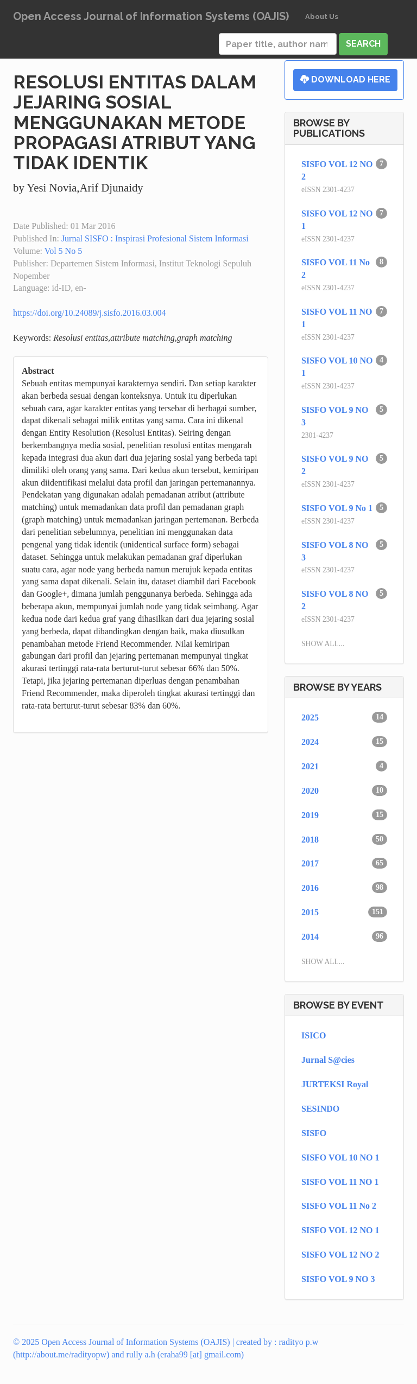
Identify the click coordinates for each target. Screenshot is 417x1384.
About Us (321, 16)
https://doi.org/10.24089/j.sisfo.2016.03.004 (89, 312)
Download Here (345, 79)
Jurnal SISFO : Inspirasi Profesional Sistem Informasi (155, 238)
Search (363, 44)
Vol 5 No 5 (64, 251)
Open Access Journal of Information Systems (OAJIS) (151, 16)
